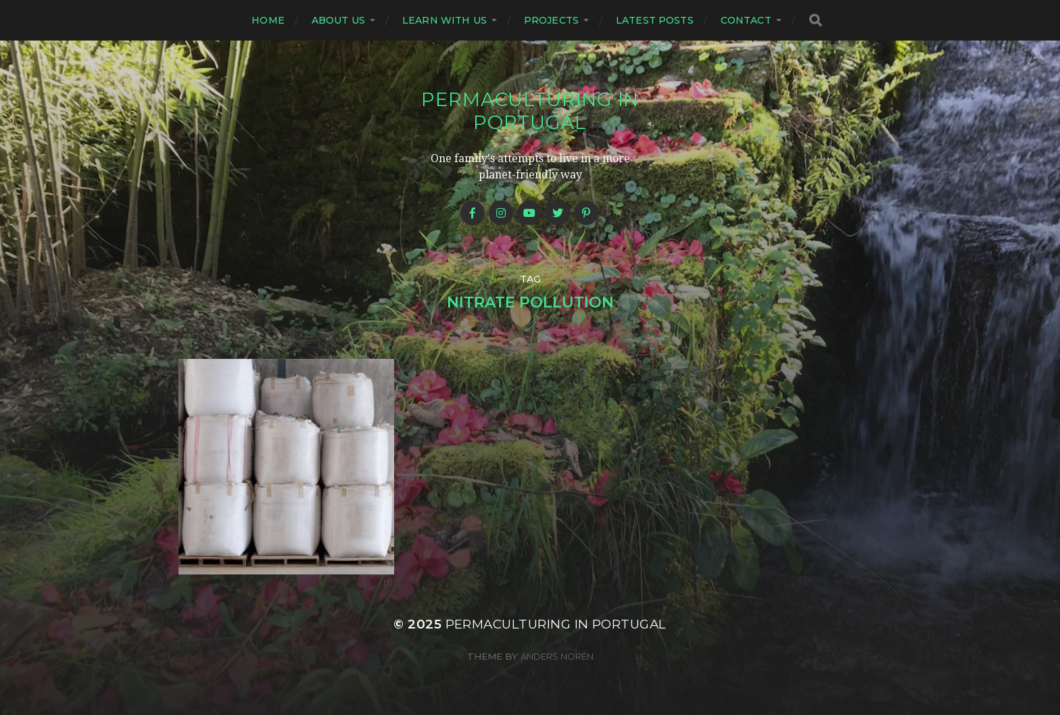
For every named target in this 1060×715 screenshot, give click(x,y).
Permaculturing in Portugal (530, 111)
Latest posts (655, 20)
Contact (746, 20)
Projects (551, 20)
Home (268, 20)
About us (338, 20)
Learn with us (444, 20)
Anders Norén (557, 656)
